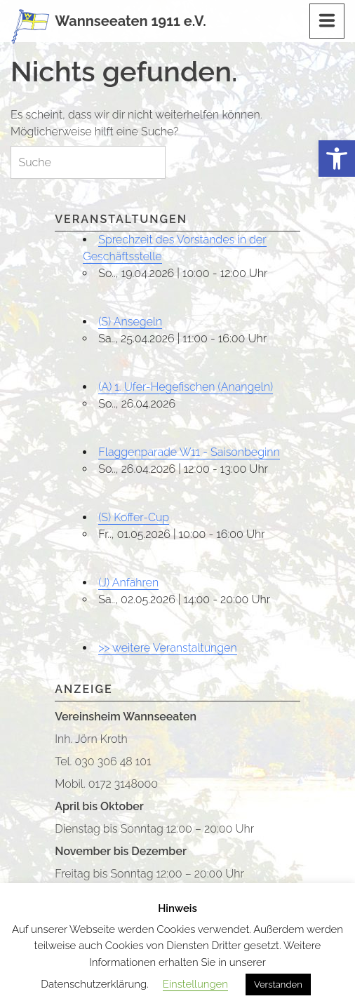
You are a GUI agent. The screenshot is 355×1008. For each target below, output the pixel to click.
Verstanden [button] (278, 984)
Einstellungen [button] (195, 984)
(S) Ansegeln (130, 321)
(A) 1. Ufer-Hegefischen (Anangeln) (185, 387)
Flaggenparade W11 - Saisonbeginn (188, 452)
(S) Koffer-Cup (133, 517)
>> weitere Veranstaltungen (167, 647)
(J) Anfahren (128, 582)
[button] (337, 158)
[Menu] (326, 21)
